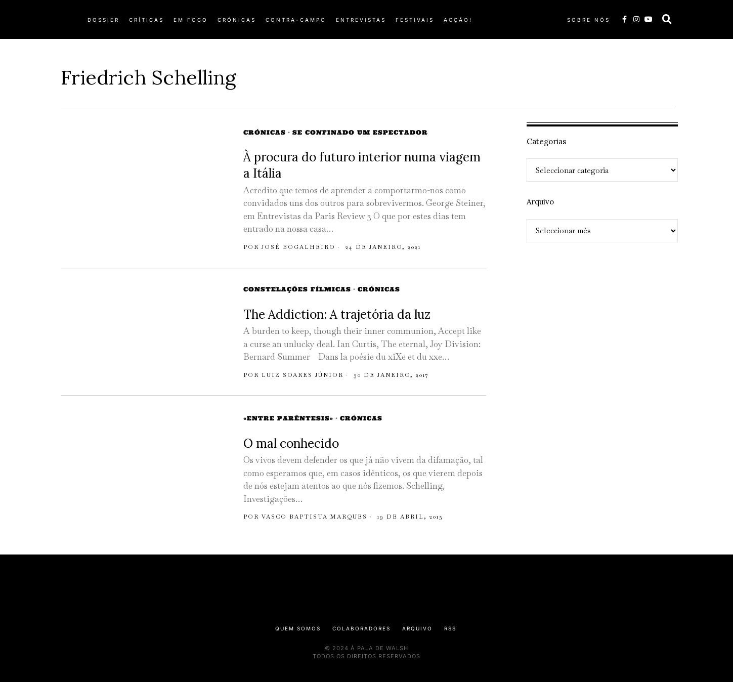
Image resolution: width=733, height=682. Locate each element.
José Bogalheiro (298, 246)
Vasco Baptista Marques (314, 516)
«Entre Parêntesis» (288, 418)
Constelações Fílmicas (297, 289)
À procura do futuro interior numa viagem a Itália (362, 165)
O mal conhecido (291, 443)
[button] (667, 19)
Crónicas (264, 132)
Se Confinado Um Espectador (360, 132)
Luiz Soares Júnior (302, 374)
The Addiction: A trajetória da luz (336, 314)
